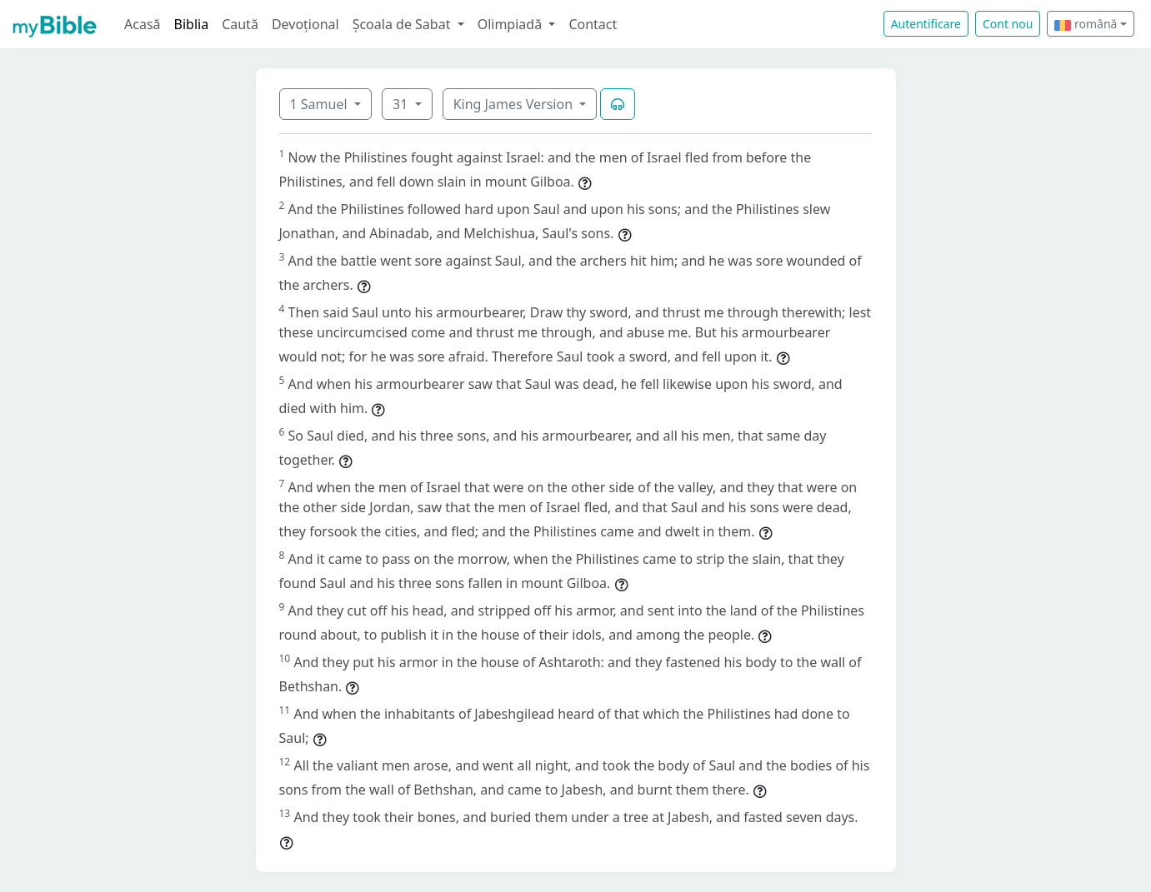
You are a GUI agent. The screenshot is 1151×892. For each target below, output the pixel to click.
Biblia (191, 24)
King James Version (515, 104)
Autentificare (926, 24)
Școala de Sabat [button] (403, 24)
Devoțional (305, 24)
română (1085, 24)
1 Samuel (320, 104)
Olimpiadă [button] (512, 24)
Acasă (142, 24)
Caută (240, 24)
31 (402, 104)
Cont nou (1008, 24)
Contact (592, 24)
